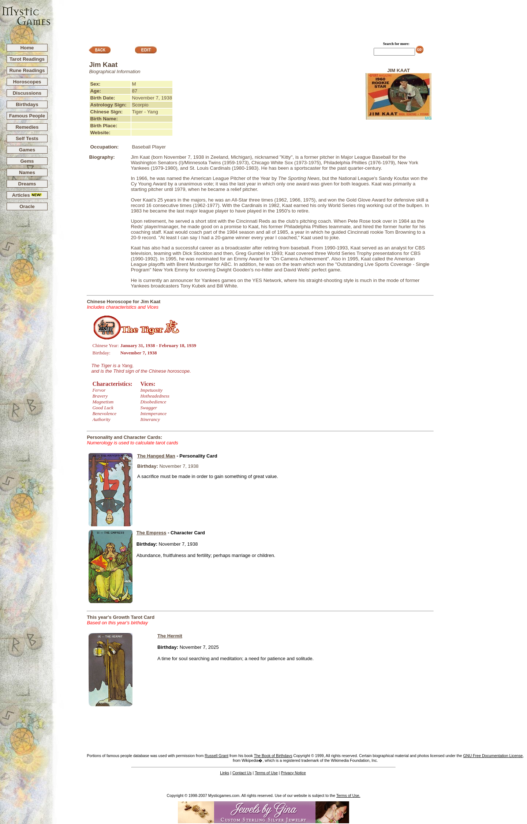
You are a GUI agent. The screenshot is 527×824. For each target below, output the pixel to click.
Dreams (27, 184)
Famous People (27, 115)
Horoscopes (27, 81)
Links (224, 773)
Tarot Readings (27, 59)
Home (27, 47)
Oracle (27, 206)
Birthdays (27, 104)
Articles (27, 195)
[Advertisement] (289, 18)
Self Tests (27, 138)
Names (27, 172)
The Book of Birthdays (273, 755)
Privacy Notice (293, 773)
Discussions (27, 93)
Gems (27, 161)
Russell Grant (216, 755)
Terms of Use (266, 773)
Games (27, 150)
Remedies (26, 127)
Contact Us (242, 773)
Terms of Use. (348, 795)
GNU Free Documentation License (493, 755)
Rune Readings (27, 70)
